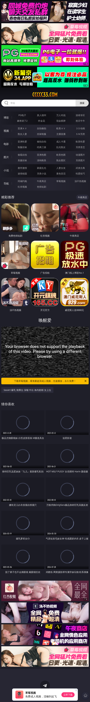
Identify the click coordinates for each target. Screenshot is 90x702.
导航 (6, 183)
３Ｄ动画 (80, 128)
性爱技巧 (80, 173)
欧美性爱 (80, 141)
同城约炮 (22, 181)
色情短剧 (41, 186)
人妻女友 (61, 167)
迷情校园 (22, 173)
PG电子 (22, 115)
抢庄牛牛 (80, 120)
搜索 (82, 103)
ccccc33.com (44, 94)
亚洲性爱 (22, 141)
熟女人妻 (22, 134)
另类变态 (80, 147)
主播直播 (61, 134)
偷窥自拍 (22, 154)
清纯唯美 (41, 160)
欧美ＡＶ (61, 128)
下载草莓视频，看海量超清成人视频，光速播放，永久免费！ (50, 381)
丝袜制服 (41, 134)
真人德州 (41, 115)
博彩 (6, 117)
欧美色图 (61, 154)
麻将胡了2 (22, 120)
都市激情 (22, 167)
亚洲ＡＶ (22, 128)
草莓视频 (61, 181)
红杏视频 (22, 186)
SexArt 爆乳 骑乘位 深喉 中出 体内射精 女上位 (27, 390)
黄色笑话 (61, 173)
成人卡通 (61, 141)
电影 (6, 144)
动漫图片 (80, 154)
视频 (6, 131)
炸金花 (41, 120)
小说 (6, 170)
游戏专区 (80, 115)
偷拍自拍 (41, 141)
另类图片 (80, 160)
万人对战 (61, 115)
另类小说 (41, 173)
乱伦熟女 (61, 147)
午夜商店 (41, 181)
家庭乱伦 (41, 167)
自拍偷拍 (41, 128)
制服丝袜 (22, 147)
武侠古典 (80, 167)
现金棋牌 (61, 120)
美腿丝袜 (22, 160)
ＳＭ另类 (80, 134)
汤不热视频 (80, 181)
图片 (6, 157)
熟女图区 (61, 160)
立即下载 (68, 694)
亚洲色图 (41, 154)
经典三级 (41, 147)
